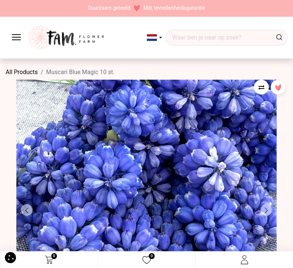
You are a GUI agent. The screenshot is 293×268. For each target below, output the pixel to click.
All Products (22, 72)
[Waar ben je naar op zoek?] (279, 37)
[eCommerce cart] (49, 260)
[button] (154, 37)
